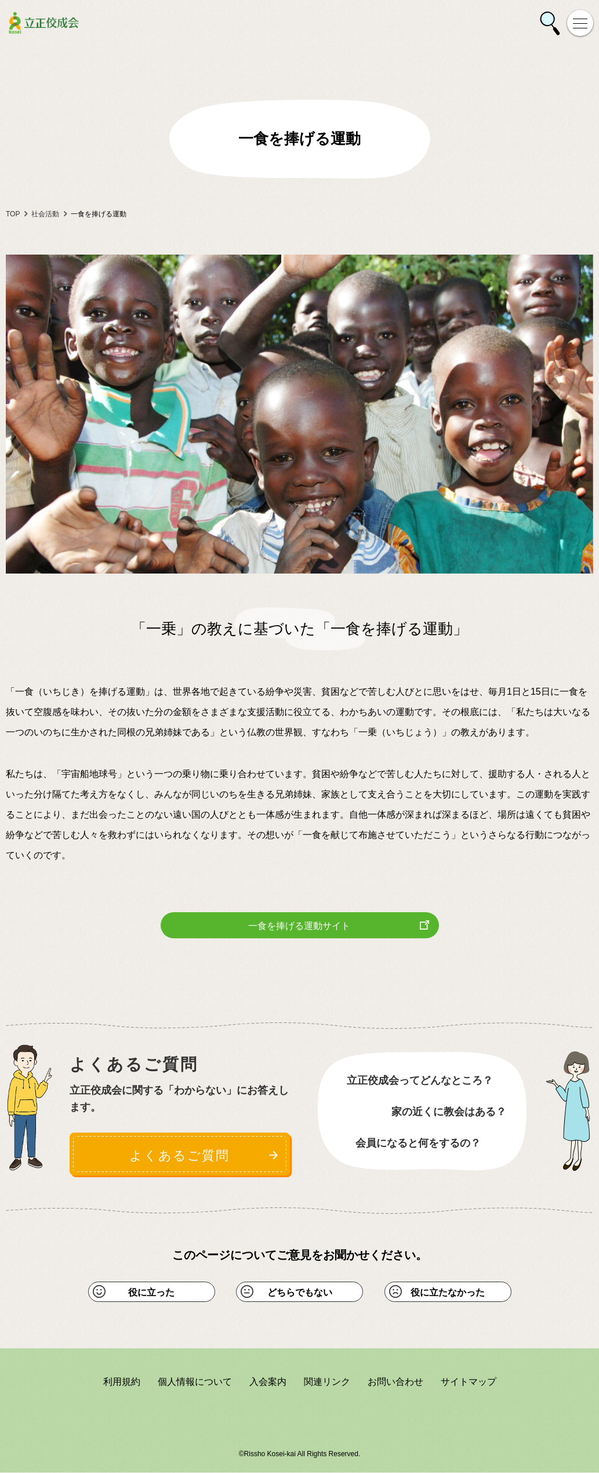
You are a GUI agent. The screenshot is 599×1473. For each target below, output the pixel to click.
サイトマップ (468, 1382)
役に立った (151, 1292)
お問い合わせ (395, 1382)
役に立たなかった (448, 1292)
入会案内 (267, 1382)
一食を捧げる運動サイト (299, 926)
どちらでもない (299, 1292)
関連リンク (327, 1382)
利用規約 (121, 1382)
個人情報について (195, 1382)
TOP (13, 214)
